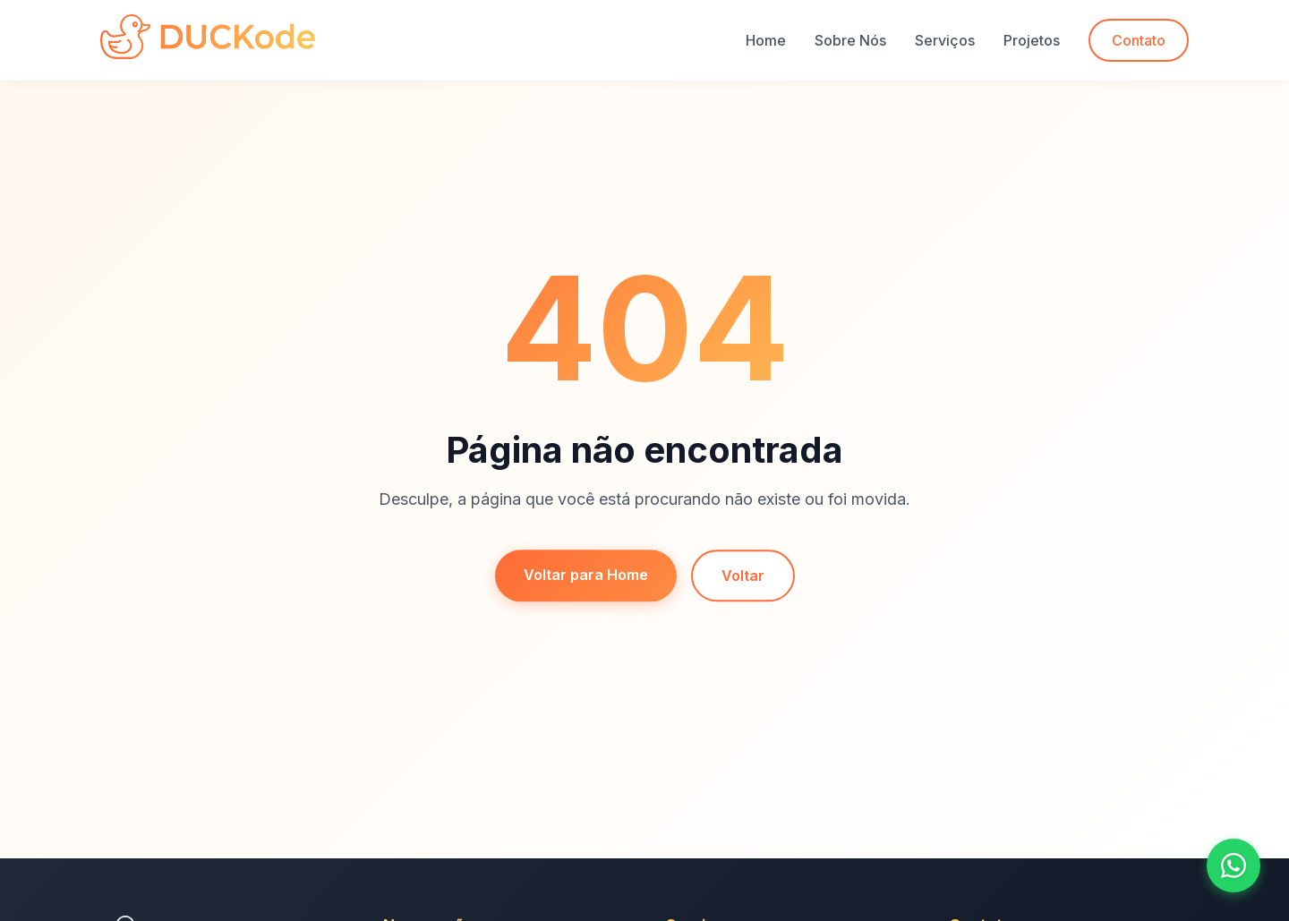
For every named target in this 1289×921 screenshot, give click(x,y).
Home (766, 40)
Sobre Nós (850, 40)
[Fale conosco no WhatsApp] (1233, 865)
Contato (1138, 40)
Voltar (742, 577)
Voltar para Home (586, 576)
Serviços (945, 40)
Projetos (1031, 40)
